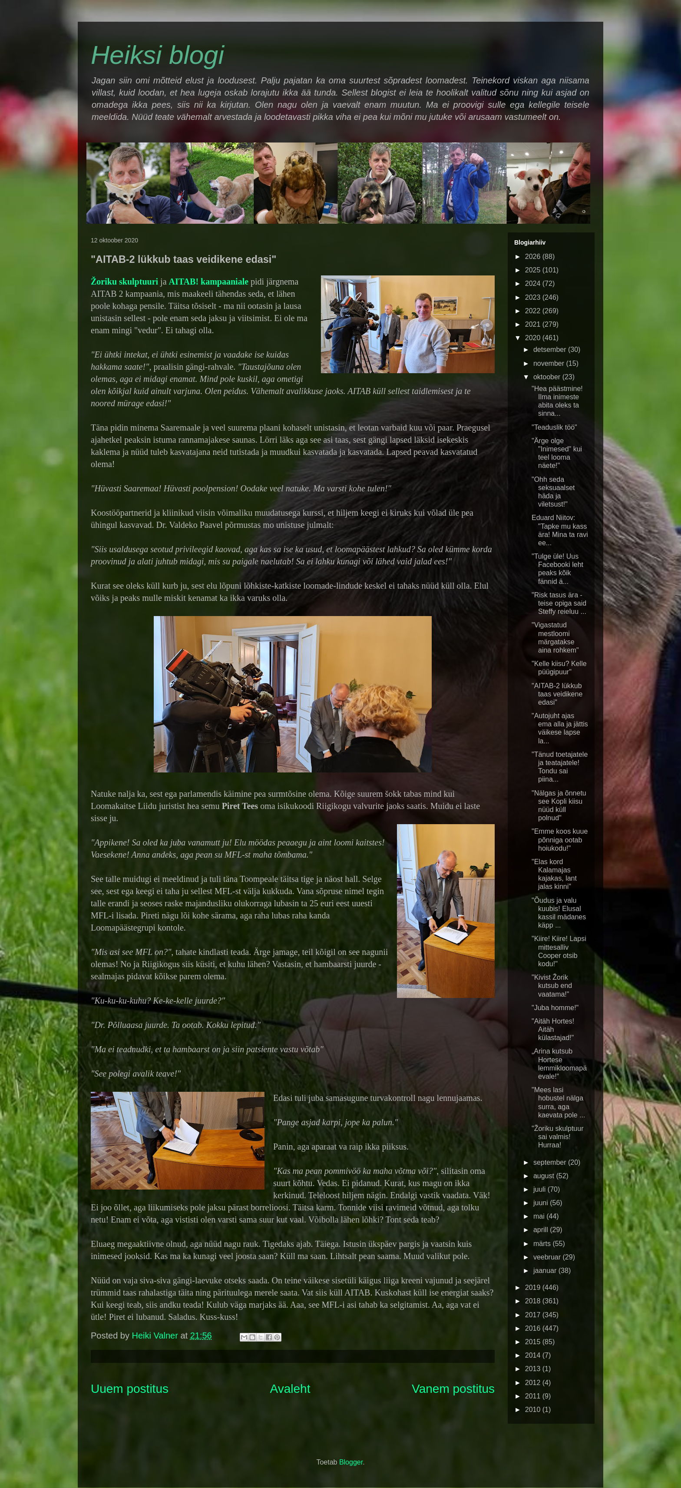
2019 (533, 1287)
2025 (533, 270)
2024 (533, 283)
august (544, 1176)
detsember (550, 349)
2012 (533, 1382)
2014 (533, 1355)
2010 (533, 1409)
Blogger (351, 1462)
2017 (533, 1315)
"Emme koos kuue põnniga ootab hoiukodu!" (560, 840)
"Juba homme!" (555, 1007)
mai (539, 1216)
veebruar (548, 1257)
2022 (533, 311)
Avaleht (290, 1388)
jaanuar (546, 1270)
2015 (533, 1341)
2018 (533, 1301)
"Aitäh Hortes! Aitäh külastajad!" (553, 1029)
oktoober (547, 377)
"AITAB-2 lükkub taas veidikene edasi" (557, 694)
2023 (533, 297)
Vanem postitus (453, 1388)
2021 (533, 324)
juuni (541, 1202)
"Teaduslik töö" (554, 427)
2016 (533, 1328)
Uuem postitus (130, 1388)
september (550, 1162)
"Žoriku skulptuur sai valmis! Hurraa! (558, 1137)
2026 (533, 256)
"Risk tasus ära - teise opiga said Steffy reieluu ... (559, 603)
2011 (533, 1396)
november (549, 363)
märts (542, 1243)
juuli (540, 1189)
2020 (533, 337)
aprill (541, 1229)
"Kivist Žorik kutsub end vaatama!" (552, 986)
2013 (533, 1368)
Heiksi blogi (157, 55)
